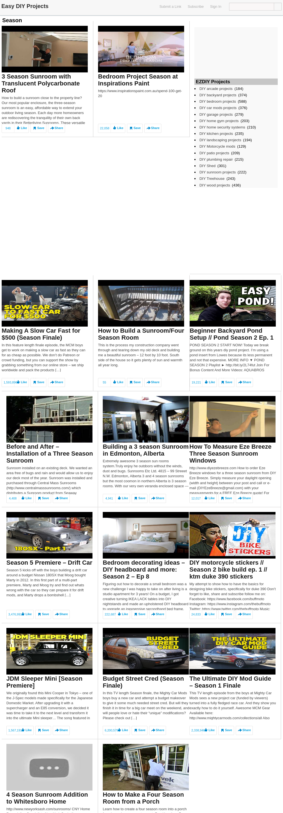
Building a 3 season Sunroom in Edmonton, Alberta (146, 450)
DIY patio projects (214, 153)
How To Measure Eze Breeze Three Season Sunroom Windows (230, 453)
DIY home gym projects (219, 121)
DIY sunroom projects (217, 172)
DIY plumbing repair (216, 159)
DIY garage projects (216, 114)
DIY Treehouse (212, 178)
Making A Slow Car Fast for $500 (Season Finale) (41, 334)
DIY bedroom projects (217, 101)
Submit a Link (170, 6)
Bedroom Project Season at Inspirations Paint (138, 80)
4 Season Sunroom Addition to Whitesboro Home (47, 798)
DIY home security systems (222, 127)
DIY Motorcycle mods (217, 146)
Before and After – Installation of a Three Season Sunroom (49, 453)
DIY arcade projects (215, 89)
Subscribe (196, 6)
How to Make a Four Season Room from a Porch (143, 798)
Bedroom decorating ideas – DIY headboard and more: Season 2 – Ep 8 (144, 569)
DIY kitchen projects (216, 134)
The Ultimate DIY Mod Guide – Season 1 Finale (230, 682)
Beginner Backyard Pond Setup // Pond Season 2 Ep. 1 (232, 334)
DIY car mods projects (218, 108)
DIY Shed (207, 166)
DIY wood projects (214, 185)
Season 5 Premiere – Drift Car (49, 562)
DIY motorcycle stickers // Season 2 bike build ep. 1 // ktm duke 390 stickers (228, 569)
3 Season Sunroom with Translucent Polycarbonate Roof (41, 83)
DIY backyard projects (217, 95)
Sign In (215, 6)
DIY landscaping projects (220, 140)
